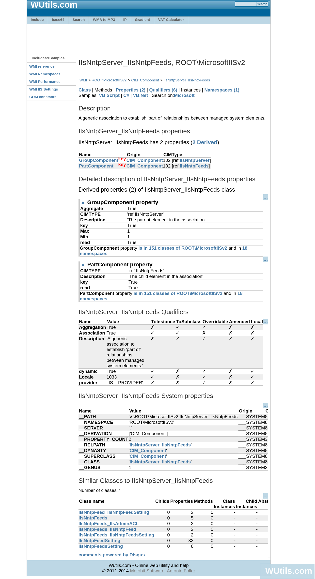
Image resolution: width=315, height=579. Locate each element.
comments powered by (112, 554)
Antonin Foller (181, 570)
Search (78, 19)
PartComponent (96, 165)
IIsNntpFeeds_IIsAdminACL (109, 523)
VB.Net (140, 95)
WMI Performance (45, 81)
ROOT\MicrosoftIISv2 (109, 80)
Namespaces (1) (222, 89)
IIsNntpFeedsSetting (101, 546)
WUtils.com (288, 571)
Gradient (142, 19)
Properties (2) (130, 89)
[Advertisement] (148, 37)
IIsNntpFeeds (194, 165)
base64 (58, 19)
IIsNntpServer (194, 160)
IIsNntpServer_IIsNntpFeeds (187, 80)
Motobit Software (147, 570)
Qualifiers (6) (163, 89)
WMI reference (42, 66)
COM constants (42, 97)
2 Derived (204, 142)
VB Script (109, 95)
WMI (83, 80)
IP (125, 19)
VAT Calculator (171, 19)
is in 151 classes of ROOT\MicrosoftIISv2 (182, 248)
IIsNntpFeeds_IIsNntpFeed (107, 529)
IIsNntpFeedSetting (99, 540)
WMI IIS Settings (43, 89)
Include (37, 19)
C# (126, 95)
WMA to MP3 (104, 19)
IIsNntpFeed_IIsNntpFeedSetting (114, 512)
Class (85, 89)
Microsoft (184, 95)
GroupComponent (98, 160)
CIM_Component (145, 80)
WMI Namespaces (45, 74)
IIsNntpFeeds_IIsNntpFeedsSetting (116, 534)
